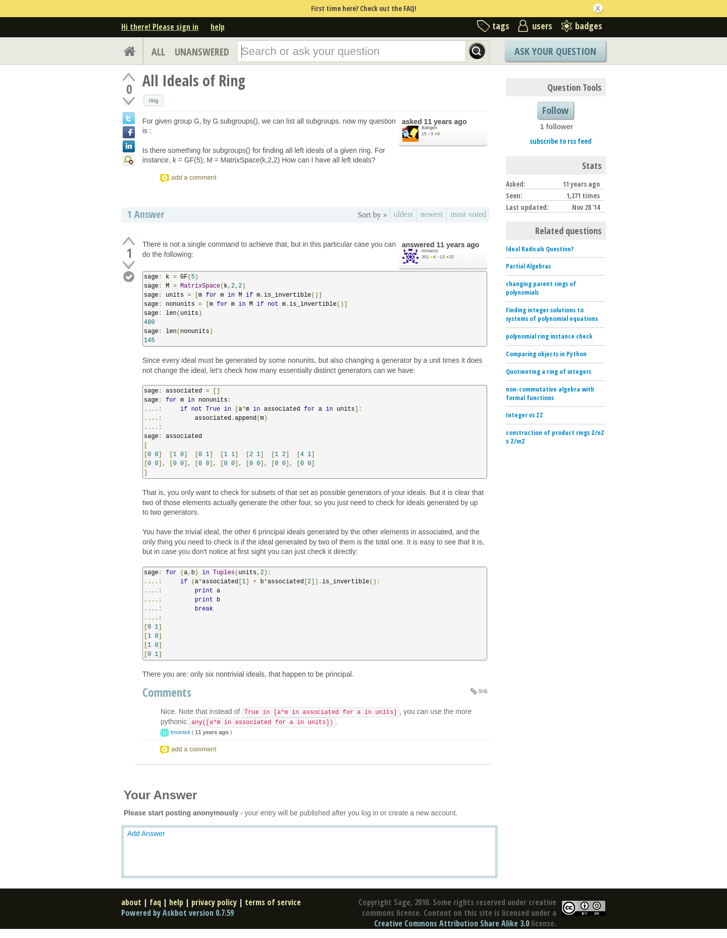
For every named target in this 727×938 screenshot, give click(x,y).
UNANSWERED (202, 52)
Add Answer (146, 834)
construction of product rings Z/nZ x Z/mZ (555, 437)
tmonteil (180, 732)
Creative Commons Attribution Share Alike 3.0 (451, 923)
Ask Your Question (555, 51)
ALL (158, 52)
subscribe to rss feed (561, 141)
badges (588, 26)
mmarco (430, 250)
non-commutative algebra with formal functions (550, 393)
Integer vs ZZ (524, 414)
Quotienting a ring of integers (548, 371)
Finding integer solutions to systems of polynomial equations (552, 314)
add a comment (194, 177)
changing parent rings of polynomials (541, 288)
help (218, 26)
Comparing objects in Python (546, 353)
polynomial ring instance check (549, 336)
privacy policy (214, 902)
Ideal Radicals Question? (540, 248)
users (542, 26)
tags (500, 26)
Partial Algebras (528, 265)
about (131, 902)
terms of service (273, 902)
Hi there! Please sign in (159, 26)
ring (153, 100)
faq (155, 902)
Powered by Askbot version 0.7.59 (177, 912)
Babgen (429, 127)
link (483, 691)
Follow (555, 110)
